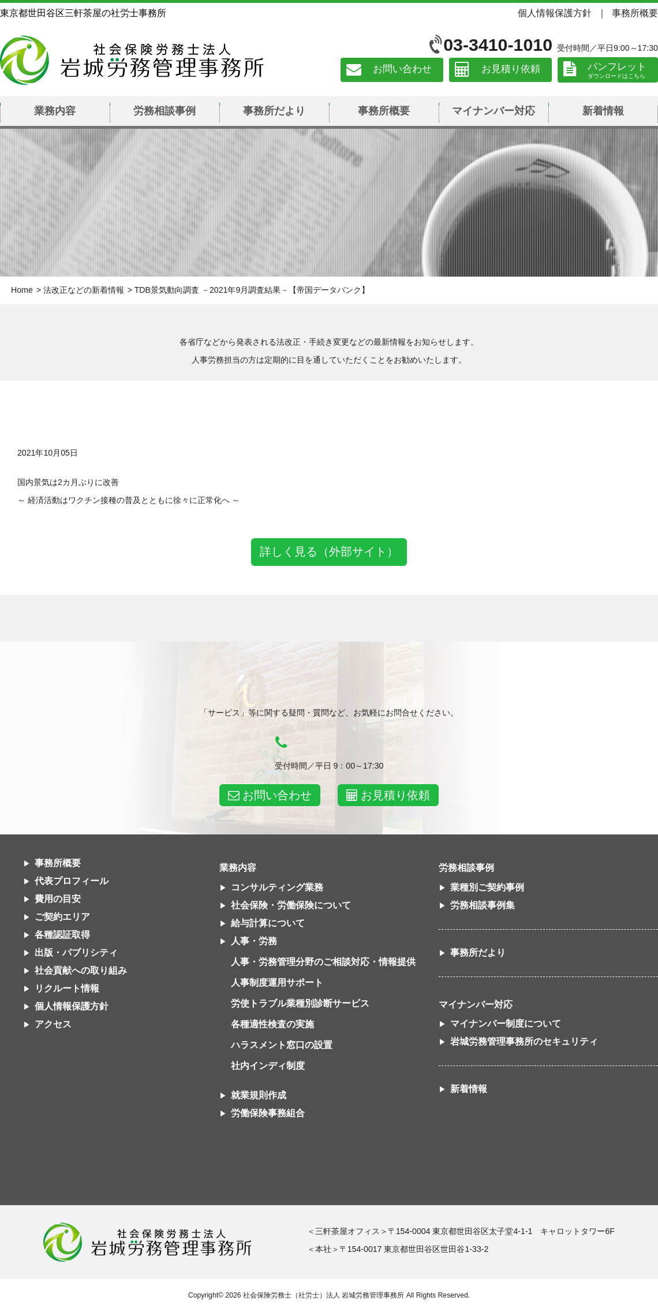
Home (22, 290)
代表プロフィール (72, 881)
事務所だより (274, 111)
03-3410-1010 (497, 44)
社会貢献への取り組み (81, 970)
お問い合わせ (402, 69)
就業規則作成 (258, 1095)
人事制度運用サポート (277, 982)
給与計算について (268, 923)
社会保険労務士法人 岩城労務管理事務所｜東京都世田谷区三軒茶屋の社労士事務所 (132, 60)
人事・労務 (254, 941)
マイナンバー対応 (493, 111)
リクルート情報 (67, 988)
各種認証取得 (62, 935)
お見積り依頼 (510, 69)
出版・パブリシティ (76, 952)
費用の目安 (58, 899)
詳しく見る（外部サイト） (329, 551)
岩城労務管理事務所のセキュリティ (524, 1041)
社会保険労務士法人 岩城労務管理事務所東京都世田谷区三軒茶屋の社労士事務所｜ (147, 1242)
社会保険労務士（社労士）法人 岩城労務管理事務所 (323, 1295)
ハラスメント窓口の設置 (281, 1045)
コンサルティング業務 (277, 887)
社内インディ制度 (268, 1066)
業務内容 (55, 111)
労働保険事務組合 (268, 1113)
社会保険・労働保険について (291, 905)
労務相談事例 (164, 111)
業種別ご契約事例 (487, 887)
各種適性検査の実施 (272, 1024)
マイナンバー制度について (505, 1023)
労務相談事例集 (482, 905)
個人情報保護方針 (555, 13)
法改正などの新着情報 (83, 290)
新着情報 (603, 111)
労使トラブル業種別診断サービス (300, 1003)
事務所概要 (635, 13)
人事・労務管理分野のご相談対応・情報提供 (323, 962)
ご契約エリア (62, 917)
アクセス (53, 1024)
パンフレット (617, 66)
